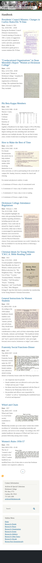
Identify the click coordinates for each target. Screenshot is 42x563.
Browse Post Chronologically (14, 541)
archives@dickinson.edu (12, 499)
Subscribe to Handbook (2, 476)
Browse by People (10, 524)
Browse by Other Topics (12, 536)
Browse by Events (10, 531)
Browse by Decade (11, 539)
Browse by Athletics (11, 534)
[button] (31, 42)
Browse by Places (10, 526)
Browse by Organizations (13, 529)
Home (7, 522)
